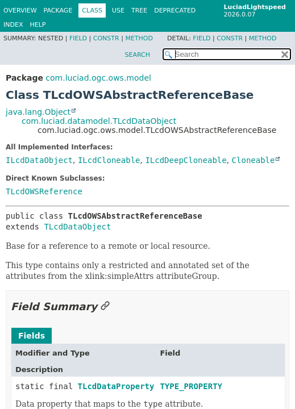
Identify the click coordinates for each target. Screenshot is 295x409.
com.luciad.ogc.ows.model (98, 77)
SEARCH (137, 55)
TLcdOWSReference (44, 191)
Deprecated (175, 10)
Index (13, 24)
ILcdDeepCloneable (185, 160)
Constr (106, 38)
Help (37, 24)
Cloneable (253, 160)
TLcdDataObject (77, 226)
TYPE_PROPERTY (191, 386)
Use (118, 10)
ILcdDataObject (39, 160)
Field (78, 38)
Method (139, 38)
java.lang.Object (38, 111)
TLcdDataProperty (116, 386)
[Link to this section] (105, 306)
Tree (139, 10)
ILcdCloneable (109, 160)
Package (58, 10)
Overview (20, 10)
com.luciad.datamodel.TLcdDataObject (99, 121)
